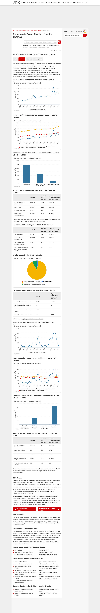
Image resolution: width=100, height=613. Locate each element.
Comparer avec (44, 54)
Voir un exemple (83, 37)
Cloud (67, 2)
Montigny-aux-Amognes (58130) (24, 552)
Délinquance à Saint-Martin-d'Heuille (49, 576)
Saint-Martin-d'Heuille (36, 30)
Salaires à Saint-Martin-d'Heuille (24, 564)
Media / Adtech (35, 2)
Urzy (30, 45)
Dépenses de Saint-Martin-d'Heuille (49, 509)
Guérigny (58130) (44, 550)
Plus (79, 2)
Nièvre (27, 30)
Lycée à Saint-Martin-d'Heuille (47, 561)
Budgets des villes (20, 30)
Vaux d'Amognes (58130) (46, 552)
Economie (73, 2)
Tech (28, 2)
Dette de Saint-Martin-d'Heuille (22, 509)
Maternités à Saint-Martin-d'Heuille (49, 566)
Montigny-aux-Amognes (39, 45)
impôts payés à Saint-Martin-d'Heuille (32, 319)
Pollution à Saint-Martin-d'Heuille (48, 578)
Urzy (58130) (18, 550)
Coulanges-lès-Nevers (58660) (24, 554)
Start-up (44, 2)
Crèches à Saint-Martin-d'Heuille (48, 564)
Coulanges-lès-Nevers (52, 45)
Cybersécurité (52, 2)
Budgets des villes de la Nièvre (48, 554)
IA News (23, 2)
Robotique (61, 2)
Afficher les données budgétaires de (22, 54)
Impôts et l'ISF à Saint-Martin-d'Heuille (25, 570)
